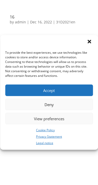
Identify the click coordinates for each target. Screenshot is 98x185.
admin (20, 22)
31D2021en (65, 22)
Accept (49, 90)
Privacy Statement (49, 136)
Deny (49, 104)
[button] (90, 42)
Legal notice (44, 143)
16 (12, 17)
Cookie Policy (45, 130)
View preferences (49, 118)
